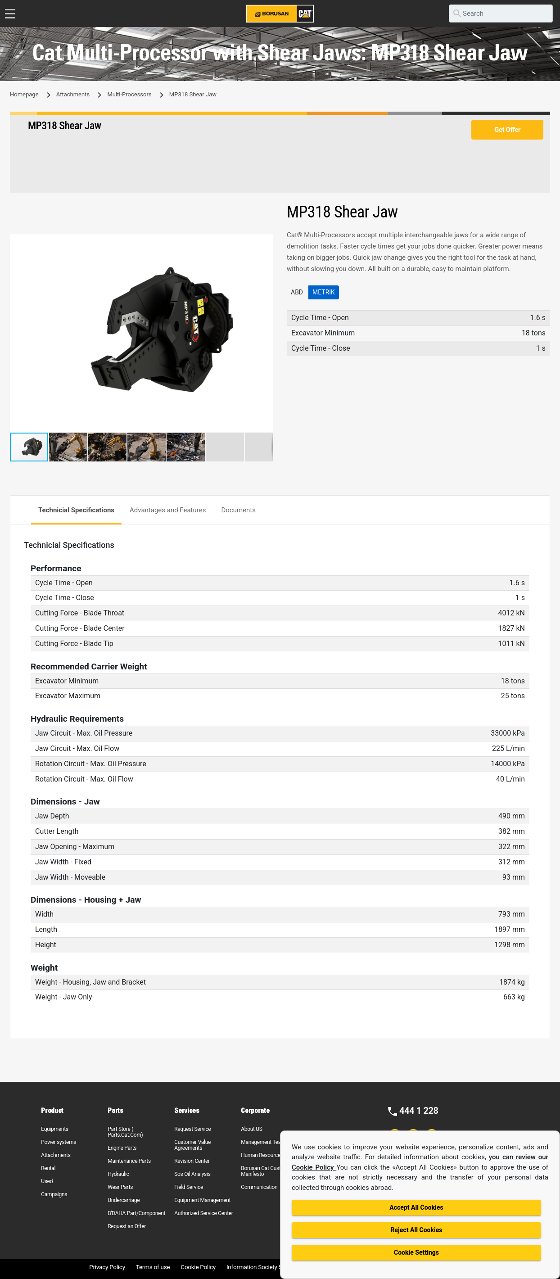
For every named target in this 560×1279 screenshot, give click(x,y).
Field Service (188, 1187)
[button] (265, 242)
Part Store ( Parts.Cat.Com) (125, 1132)
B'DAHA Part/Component (136, 1213)
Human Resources (262, 1155)
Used (47, 1181)
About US (251, 1129)
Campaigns (54, 1194)
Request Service (192, 1129)
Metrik (323, 292)
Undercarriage (124, 1200)
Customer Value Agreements (192, 1145)
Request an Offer (127, 1226)
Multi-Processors (129, 94)
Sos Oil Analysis (192, 1174)
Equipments (54, 1129)
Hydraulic (118, 1174)
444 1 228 (418, 1110)
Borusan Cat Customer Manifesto (267, 1171)
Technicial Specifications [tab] (76, 510)
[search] (501, 14)
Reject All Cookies (416, 1230)
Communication (259, 1187)
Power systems (58, 1142)
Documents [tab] (238, 510)
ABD (297, 292)
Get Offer (507, 130)
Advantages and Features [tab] (168, 510)
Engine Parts (122, 1148)
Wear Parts (120, 1187)
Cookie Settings (416, 1252)
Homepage (24, 94)
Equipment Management (202, 1200)
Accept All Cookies (416, 1207)
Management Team (263, 1142)
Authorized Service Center (203, 1213)
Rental (48, 1168)
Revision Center (192, 1161)
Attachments (73, 94)
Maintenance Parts (129, 1161)
